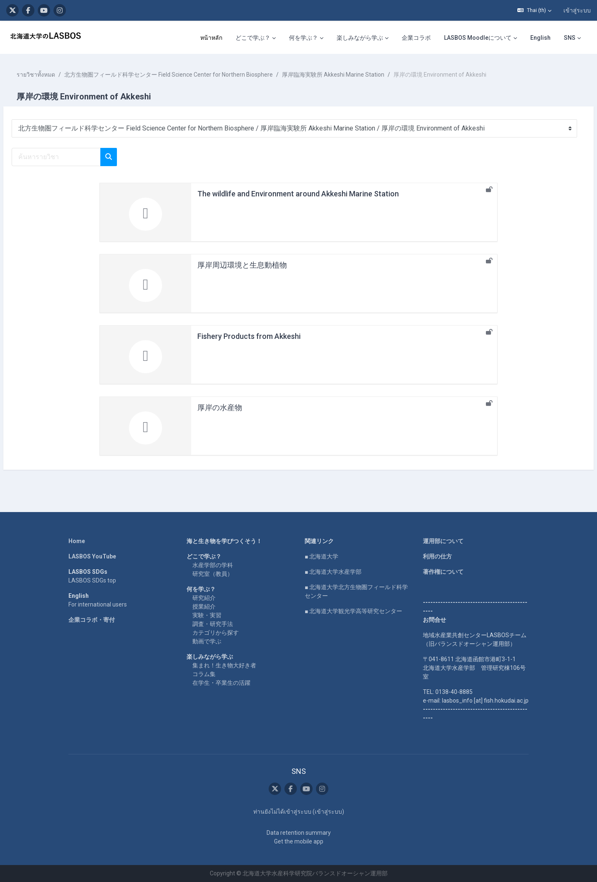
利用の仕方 (437, 556)
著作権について (443, 571)
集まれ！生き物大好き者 (224, 665)
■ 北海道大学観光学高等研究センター (353, 611)
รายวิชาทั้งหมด (55, 74)
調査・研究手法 (212, 624)
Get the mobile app (298, 841)
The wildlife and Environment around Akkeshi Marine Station (298, 193)
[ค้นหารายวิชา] (76, 157)
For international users (97, 604)
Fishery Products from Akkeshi (249, 336)
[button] (534, 10)
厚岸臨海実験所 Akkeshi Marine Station (353, 74)
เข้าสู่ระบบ (577, 10)
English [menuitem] (540, 37)
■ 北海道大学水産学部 (333, 571)
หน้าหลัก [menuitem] (211, 37)
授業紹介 (204, 606)
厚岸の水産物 (219, 407)
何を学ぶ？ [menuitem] (303, 37)
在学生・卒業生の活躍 (221, 682)
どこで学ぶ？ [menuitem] (252, 37)
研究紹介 (204, 597)
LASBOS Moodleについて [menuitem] (478, 37)
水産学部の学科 (212, 565)
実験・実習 (206, 615)
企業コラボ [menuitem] (416, 37)
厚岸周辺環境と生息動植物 (242, 265)
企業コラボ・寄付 (91, 619)
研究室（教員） (212, 573)
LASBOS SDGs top (92, 580)
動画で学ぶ (206, 641)
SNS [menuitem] (569, 37)
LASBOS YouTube (92, 556)
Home (76, 541)
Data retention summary (299, 832)
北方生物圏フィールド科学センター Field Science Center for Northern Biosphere (188, 74)
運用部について (443, 541)
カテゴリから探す (215, 632)
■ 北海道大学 (321, 556)
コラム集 (204, 674)
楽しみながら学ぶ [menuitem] (360, 37)
